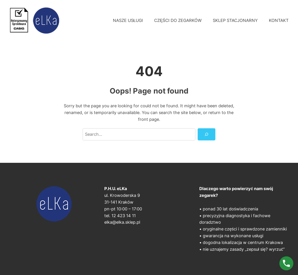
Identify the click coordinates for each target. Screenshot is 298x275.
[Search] (206, 134)
